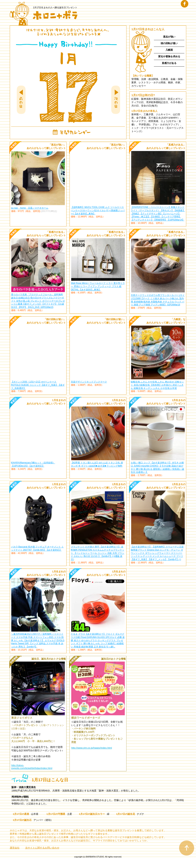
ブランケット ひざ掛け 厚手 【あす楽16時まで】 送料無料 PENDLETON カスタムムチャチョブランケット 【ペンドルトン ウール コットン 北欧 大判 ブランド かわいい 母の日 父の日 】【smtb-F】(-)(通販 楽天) (97, 553)
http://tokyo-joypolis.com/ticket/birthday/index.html (31, 767)
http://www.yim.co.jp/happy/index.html (91, 747)
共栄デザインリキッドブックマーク (89, 381)
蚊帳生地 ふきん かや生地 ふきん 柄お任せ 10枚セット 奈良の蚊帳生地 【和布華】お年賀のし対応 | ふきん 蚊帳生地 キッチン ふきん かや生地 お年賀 (157, 385)
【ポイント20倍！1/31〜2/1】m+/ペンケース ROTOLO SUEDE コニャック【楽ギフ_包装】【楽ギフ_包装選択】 (38, 385)
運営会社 (15, 847)
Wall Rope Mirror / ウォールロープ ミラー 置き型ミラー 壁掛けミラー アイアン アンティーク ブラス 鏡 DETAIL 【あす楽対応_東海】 (98, 286)
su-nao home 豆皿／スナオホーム (29, 208)
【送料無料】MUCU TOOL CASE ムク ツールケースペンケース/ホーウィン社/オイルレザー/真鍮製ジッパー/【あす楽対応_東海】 (98, 210)
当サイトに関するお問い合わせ (42, 847)
